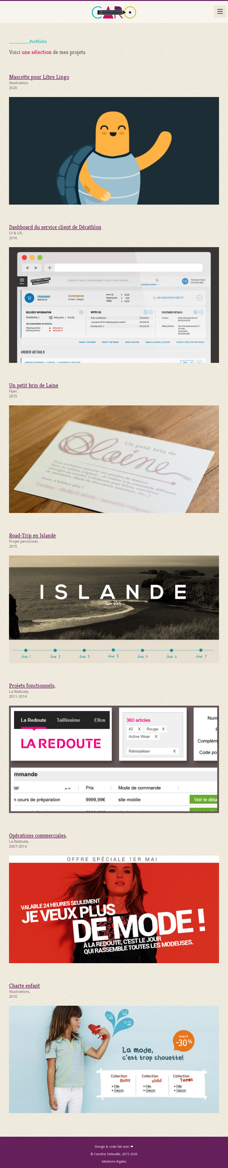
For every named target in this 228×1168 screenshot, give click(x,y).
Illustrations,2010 (24, 991)
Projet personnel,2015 (32, 541)
